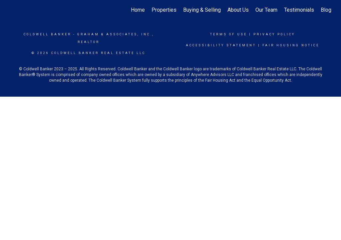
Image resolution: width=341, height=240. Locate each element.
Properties (164, 10)
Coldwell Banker (47, 34)
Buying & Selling (202, 10)
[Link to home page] (12, 10)
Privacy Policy (274, 34)
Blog (326, 10)
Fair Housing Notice (290, 45)
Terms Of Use (228, 34)
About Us (238, 10)
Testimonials (299, 10)
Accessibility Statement (221, 45)
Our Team (266, 10)
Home (138, 10)
